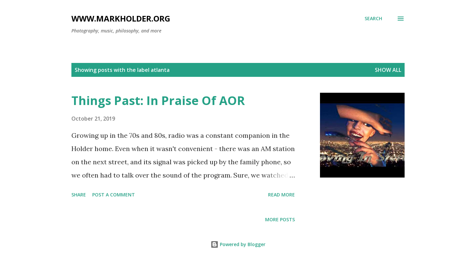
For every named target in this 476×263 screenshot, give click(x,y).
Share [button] (78, 194)
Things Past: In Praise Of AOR (158, 100)
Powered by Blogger (238, 244)
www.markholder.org (120, 18)
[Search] (373, 19)
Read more (281, 194)
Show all (388, 70)
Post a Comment (113, 194)
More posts (280, 219)
